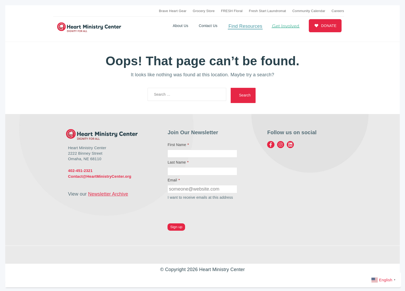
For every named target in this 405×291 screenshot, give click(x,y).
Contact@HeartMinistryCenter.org (100, 174)
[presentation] (207, 210)
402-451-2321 (80, 169)
